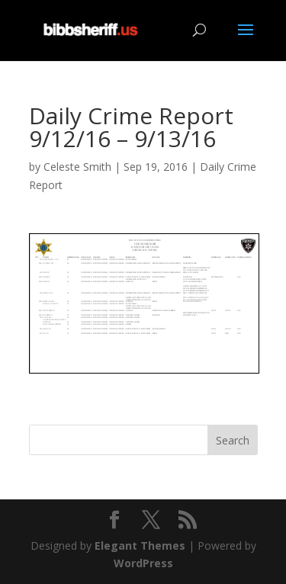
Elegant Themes (140, 545)
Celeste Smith (77, 166)
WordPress (143, 563)
